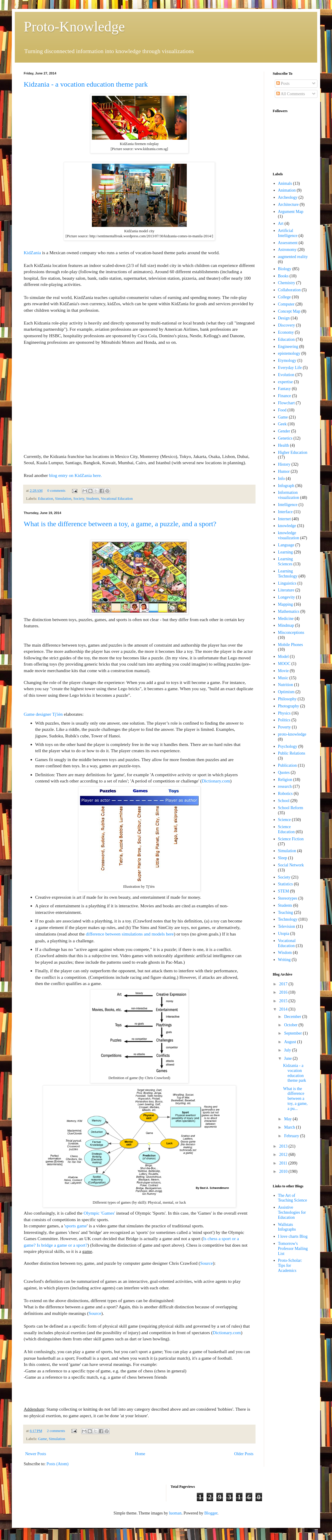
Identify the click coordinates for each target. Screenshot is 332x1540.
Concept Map (289, 311)
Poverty (284, 727)
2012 (284, 1154)
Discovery (286, 325)
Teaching (285, 912)
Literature (286, 590)
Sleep (282, 858)
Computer (286, 304)
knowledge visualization (288, 535)
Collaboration (289, 290)
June (288, 1058)
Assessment (288, 243)
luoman (175, 1513)
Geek (282, 424)
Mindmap (286, 625)
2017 (284, 984)
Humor (284, 471)
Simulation (63, 499)
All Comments (290, 94)
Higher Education (292, 452)
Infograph (286, 485)
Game (42, 1439)
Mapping (285, 604)
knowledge (287, 526)
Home (140, 1454)
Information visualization (288, 495)
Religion (285, 779)
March (290, 1127)
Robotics (285, 793)
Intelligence (288, 504)
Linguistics (287, 583)
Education (45, 499)
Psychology (287, 746)
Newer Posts (35, 1454)
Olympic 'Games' (99, 1213)
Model (283, 656)
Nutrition (285, 684)
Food (282, 410)
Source (206, 1263)
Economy (286, 332)
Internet (284, 519)
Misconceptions (291, 632)
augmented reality (293, 256)
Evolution (286, 375)
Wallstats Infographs (287, 1227)
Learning (285, 552)
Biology (284, 269)
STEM (283, 891)
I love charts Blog (293, 1236)
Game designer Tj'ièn (43, 714)
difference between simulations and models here (130, 933)
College (284, 297)
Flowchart (286, 403)
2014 (284, 1009)
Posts (283, 83)
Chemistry (286, 283)
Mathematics (288, 611)
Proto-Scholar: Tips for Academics (290, 1265)
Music (283, 678)
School (284, 800)
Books (283, 276)
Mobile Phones (290, 644)
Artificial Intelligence (288, 233)
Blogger (210, 1513)
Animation (287, 190)
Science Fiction (291, 839)
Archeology (288, 197)
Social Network (291, 865)
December (293, 1016)
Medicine (286, 618)
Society (78, 499)
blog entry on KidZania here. (75, 475)
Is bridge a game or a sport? (62, 1245)
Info (281, 478)
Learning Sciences (285, 561)
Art (281, 223)
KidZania (32, 252)
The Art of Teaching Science (292, 1198)
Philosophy (287, 699)
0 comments (56, 491)
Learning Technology (288, 573)
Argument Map (291, 211)
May (288, 1119)
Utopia (283, 933)
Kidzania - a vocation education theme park (86, 84)
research (285, 786)
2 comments (56, 1431)
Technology (288, 919)
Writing (284, 959)
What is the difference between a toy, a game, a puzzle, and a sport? (120, 524)
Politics (284, 720)
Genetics (285, 438)
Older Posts (243, 1454)
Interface (285, 512)
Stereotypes (287, 898)
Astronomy (287, 249)
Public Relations (291, 753)
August (290, 1042)
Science (284, 819)
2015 (284, 1001)
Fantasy (284, 388)
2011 (283, 1163)
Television (286, 926)
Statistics (285, 884)
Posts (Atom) (57, 1464)
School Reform (290, 808)
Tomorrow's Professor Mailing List (293, 1248)
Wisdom (285, 952)
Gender (284, 431)
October (291, 1025)
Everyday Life (290, 367)
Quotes (284, 772)
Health (283, 445)
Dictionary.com (216, 780)
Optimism (286, 692)
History (284, 464)
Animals (285, 183)
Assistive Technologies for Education (292, 1212)
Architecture (288, 204)
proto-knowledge (292, 734)
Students (92, 499)
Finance (284, 396)
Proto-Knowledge (74, 26)
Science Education (286, 829)
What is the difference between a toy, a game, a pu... (295, 1098)
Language (286, 545)
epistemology (289, 353)
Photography (288, 706)
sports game (76, 1225)
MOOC (284, 663)
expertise (285, 382)
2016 (284, 992)
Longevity (286, 597)
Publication (287, 765)
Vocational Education (117, 499)
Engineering (288, 346)
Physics (284, 713)
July (288, 1050)
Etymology (287, 360)
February (292, 1136)
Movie (283, 671)
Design (284, 318)
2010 (284, 1171)
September (293, 1033)
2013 (284, 1146)
